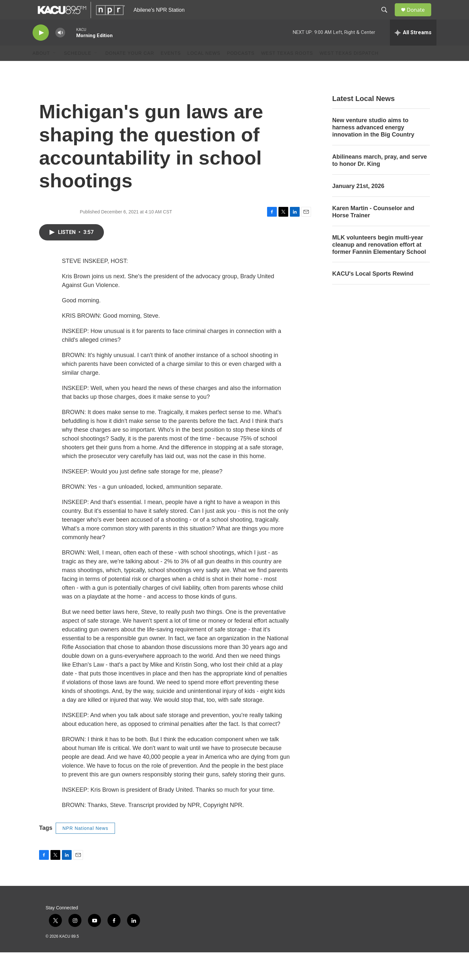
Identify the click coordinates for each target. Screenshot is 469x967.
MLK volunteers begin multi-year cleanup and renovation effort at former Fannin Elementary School (379, 259)
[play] (41, 47)
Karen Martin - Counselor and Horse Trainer (373, 226)
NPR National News (85, 842)
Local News (203, 67)
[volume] (60, 47)
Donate (420, 17)
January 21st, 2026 (358, 200)
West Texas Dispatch (349, 67)
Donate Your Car (129, 67)
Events (171, 67)
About (41, 67)
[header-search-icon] (387, 17)
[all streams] (413, 47)
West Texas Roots (287, 67)
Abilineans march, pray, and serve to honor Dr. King (379, 175)
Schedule (77, 67)
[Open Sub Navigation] (54, 67)
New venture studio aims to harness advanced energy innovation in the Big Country (373, 142)
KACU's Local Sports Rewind (372, 288)
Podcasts (241, 67)
